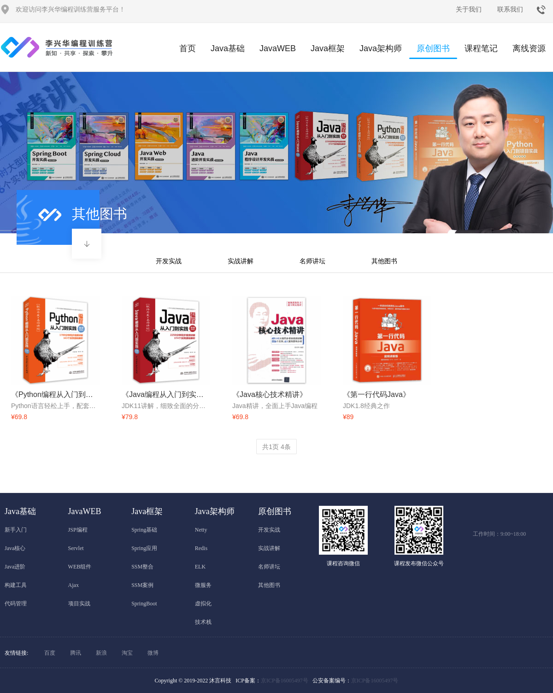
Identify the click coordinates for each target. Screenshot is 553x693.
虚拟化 (203, 603)
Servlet (76, 548)
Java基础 (228, 48)
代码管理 (16, 603)
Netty (201, 530)
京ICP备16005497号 (284, 680)
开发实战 (169, 261)
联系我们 (510, 9)
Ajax (73, 585)
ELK (200, 566)
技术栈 (203, 622)
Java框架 (328, 48)
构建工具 (16, 585)
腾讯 (75, 653)
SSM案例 (142, 585)
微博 (153, 653)
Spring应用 (144, 548)
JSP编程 (78, 530)
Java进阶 (15, 566)
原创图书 (433, 51)
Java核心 (15, 548)
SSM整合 (142, 566)
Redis (201, 548)
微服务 (203, 585)
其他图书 (384, 261)
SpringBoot (144, 603)
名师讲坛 (312, 261)
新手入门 (16, 530)
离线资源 (529, 48)
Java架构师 (380, 48)
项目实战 (79, 603)
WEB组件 (80, 566)
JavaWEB (277, 48)
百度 (49, 653)
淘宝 (127, 653)
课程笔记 (481, 48)
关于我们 (469, 9)
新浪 (101, 653)
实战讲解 (240, 261)
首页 (187, 48)
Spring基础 (144, 530)
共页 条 (276, 446)
